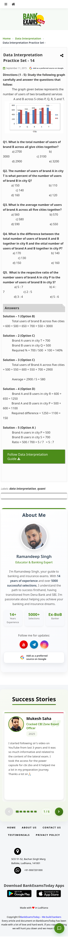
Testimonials (19, 835)
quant (41, 489)
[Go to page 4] (28, 812)
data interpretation (22, 489)
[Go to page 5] (31, 812)
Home (7, 38)
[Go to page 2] (21, 812)
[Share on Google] (46, 68)
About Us (29, 828)
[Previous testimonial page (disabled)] (9, 812)
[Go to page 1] (17, 812)
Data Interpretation (28, 38)
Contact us (52, 828)
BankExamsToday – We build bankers (40, 917)
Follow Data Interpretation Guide (27, 456)
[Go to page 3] (24, 812)
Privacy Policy (48, 835)
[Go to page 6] (35, 812)
